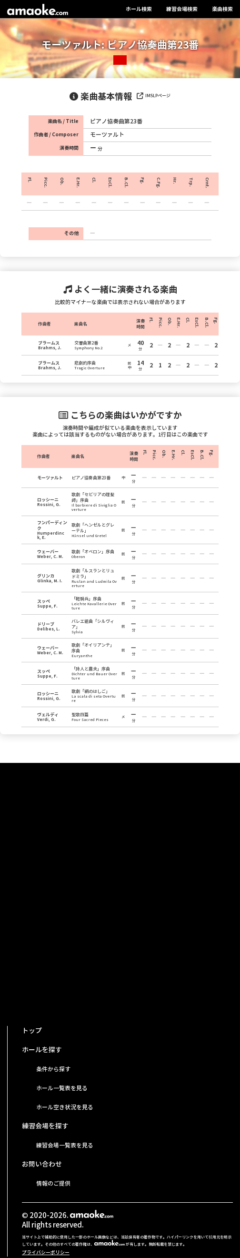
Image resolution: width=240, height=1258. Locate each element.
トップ (32, 1030)
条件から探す (53, 1069)
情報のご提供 (53, 1183)
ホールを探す (42, 1049)
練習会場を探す (45, 1126)
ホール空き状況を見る (64, 1107)
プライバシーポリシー (46, 1252)
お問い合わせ (42, 1164)
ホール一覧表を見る (62, 1088)
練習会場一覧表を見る (64, 1145)
